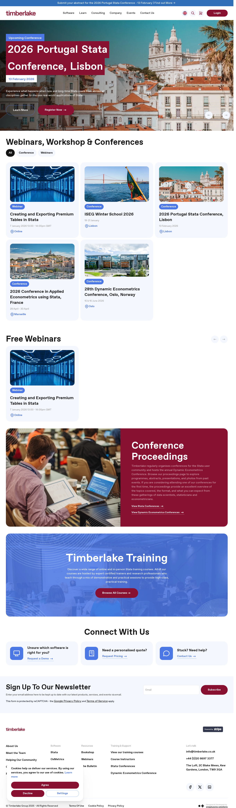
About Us (12, 746)
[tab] (10, 153)
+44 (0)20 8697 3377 (200, 758)
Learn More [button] (20, 110)
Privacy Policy (116, 805)
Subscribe (214, 690)
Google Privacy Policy (67, 701)
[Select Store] (184, 13)
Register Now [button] (56, 110)
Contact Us (147, 13)
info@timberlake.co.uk (200, 752)
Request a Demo (40, 659)
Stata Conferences (123, 766)
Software (68, 13)
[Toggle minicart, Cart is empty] (200, 13)
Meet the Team (16, 753)
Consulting (98, 13)
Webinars (87, 759)
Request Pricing (115, 656)
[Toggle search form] (192, 13)
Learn (82, 13)
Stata (54, 752)
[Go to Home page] (21, 13)
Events (131, 13)
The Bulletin (89, 766)
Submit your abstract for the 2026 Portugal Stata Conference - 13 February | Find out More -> (116, 3)
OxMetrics (57, 759)
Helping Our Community (21, 760)
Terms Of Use (76, 805)
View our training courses (127, 752)
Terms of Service (97, 701)
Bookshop (87, 752)
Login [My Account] (217, 13)
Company (116, 13)
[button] (209, 115)
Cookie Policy (96, 805)
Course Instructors (123, 759)
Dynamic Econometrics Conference (133, 773)
